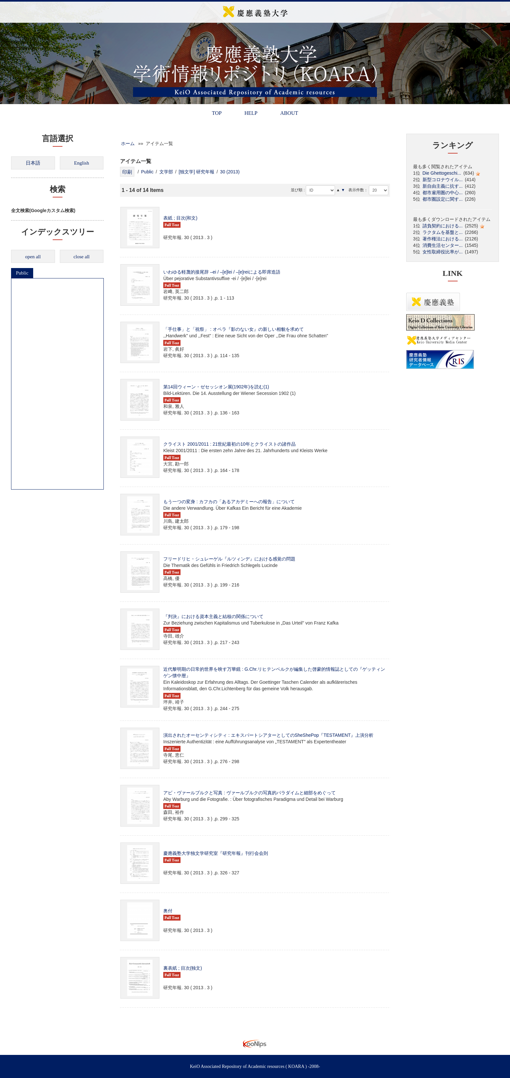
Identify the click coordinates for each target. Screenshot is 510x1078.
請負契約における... (443, 225)
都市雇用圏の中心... (443, 192)
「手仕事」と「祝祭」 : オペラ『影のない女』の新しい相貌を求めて (233, 329)
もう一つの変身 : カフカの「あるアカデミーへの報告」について (229, 501)
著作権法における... (443, 238)
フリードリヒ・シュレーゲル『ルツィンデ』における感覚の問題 (229, 558)
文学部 (166, 171)
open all (33, 256)
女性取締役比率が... (443, 251)
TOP (216, 113)
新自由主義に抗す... (443, 186)
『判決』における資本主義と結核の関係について (213, 616)
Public (22, 273)
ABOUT (289, 113)
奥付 (167, 910)
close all (82, 256)
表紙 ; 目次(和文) (180, 218)
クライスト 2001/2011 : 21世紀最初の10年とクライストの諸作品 (229, 444)
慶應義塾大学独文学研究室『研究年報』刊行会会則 (215, 853)
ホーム (128, 143)
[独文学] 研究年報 (196, 171)
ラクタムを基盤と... (443, 232)
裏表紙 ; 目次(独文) (182, 968)
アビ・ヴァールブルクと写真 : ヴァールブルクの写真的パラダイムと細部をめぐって (249, 792)
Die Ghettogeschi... (442, 173)
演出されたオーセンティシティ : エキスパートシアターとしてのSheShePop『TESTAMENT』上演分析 (268, 735)
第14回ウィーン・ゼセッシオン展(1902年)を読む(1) (216, 386)
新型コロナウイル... (443, 179)
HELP (250, 113)
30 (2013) (230, 171)
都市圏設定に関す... (443, 199)
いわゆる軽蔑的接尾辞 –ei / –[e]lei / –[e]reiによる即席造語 (221, 272)
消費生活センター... (443, 245)
